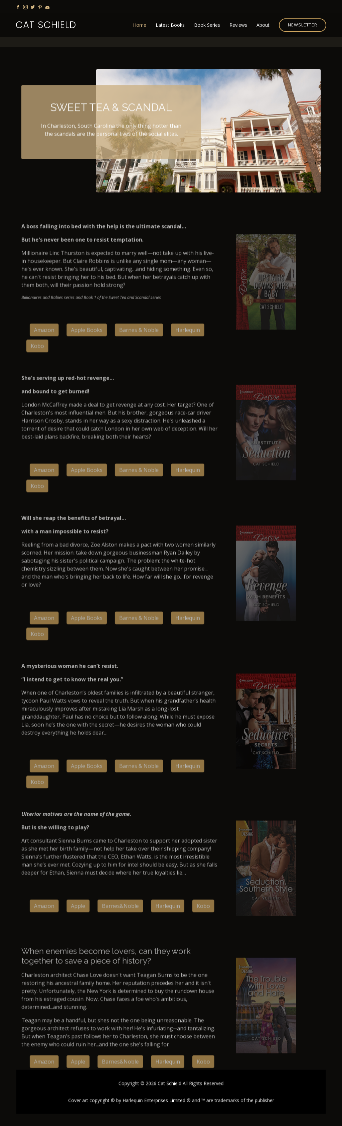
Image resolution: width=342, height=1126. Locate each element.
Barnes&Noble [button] (122, 909)
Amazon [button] (47, 346)
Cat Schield (46, 24)
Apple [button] (80, 909)
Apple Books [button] (88, 346)
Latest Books (170, 25)
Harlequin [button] (187, 346)
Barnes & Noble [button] (139, 346)
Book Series (207, 25)
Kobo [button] (202, 909)
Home (139, 25)
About (263, 25)
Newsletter (302, 25)
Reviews (238, 25)
